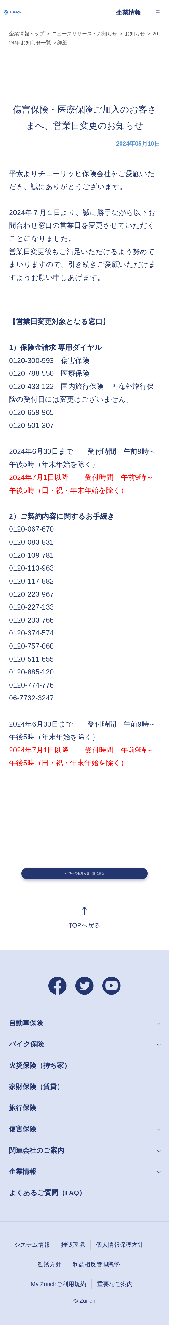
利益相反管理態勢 (96, 1280)
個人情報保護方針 (119, 1260)
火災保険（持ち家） (40, 1081)
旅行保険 (22, 1123)
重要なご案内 (115, 1299)
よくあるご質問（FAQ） (47, 1208)
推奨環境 (73, 1260)
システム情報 (32, 1260)
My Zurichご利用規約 (58, 1299)
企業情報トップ (26, 34)
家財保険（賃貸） (36, 1102)
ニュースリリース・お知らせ (84, 34)
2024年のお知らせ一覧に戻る (85, 881)
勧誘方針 (49, 1280)
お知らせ (135, 34)
